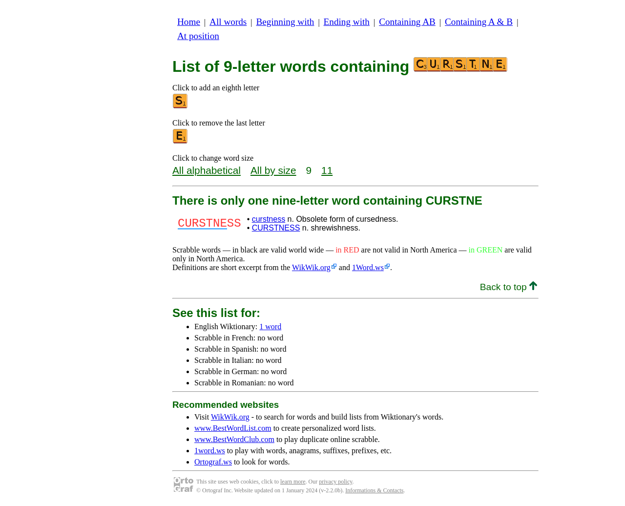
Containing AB (407, 22)
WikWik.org (311, 267)
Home (188, 22)
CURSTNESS (276, 228)
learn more (293, 481)
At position (198, 36)
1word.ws (209, 450)
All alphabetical (206, 170)
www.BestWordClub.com (234, 439)
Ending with (347, 22)
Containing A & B (479, 22)
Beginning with (285, 22)
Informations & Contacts (374, 490)
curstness (268, 219)
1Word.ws (368, 267)
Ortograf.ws (213, 462)
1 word (270, 326)
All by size (273, 170)
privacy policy (335, 481)
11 (327, 170)
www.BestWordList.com (232, 428)
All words (228, 22)
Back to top (508, 287)
